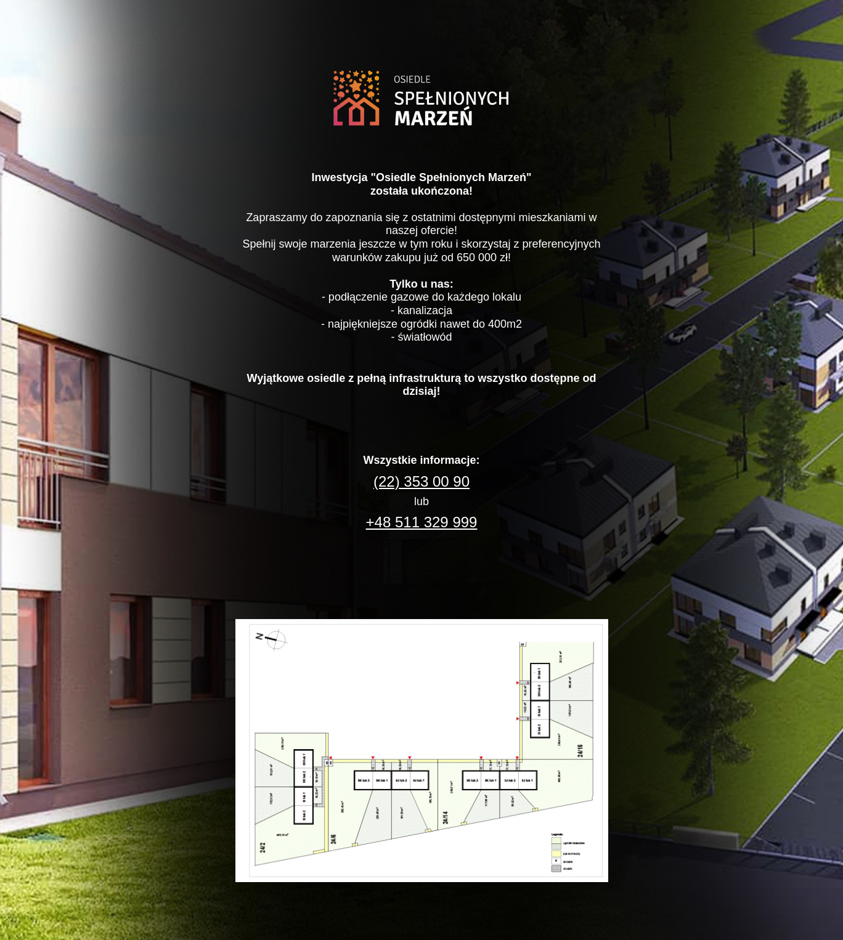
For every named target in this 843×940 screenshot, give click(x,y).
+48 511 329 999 (422, 522)
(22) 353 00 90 (421, 481)
